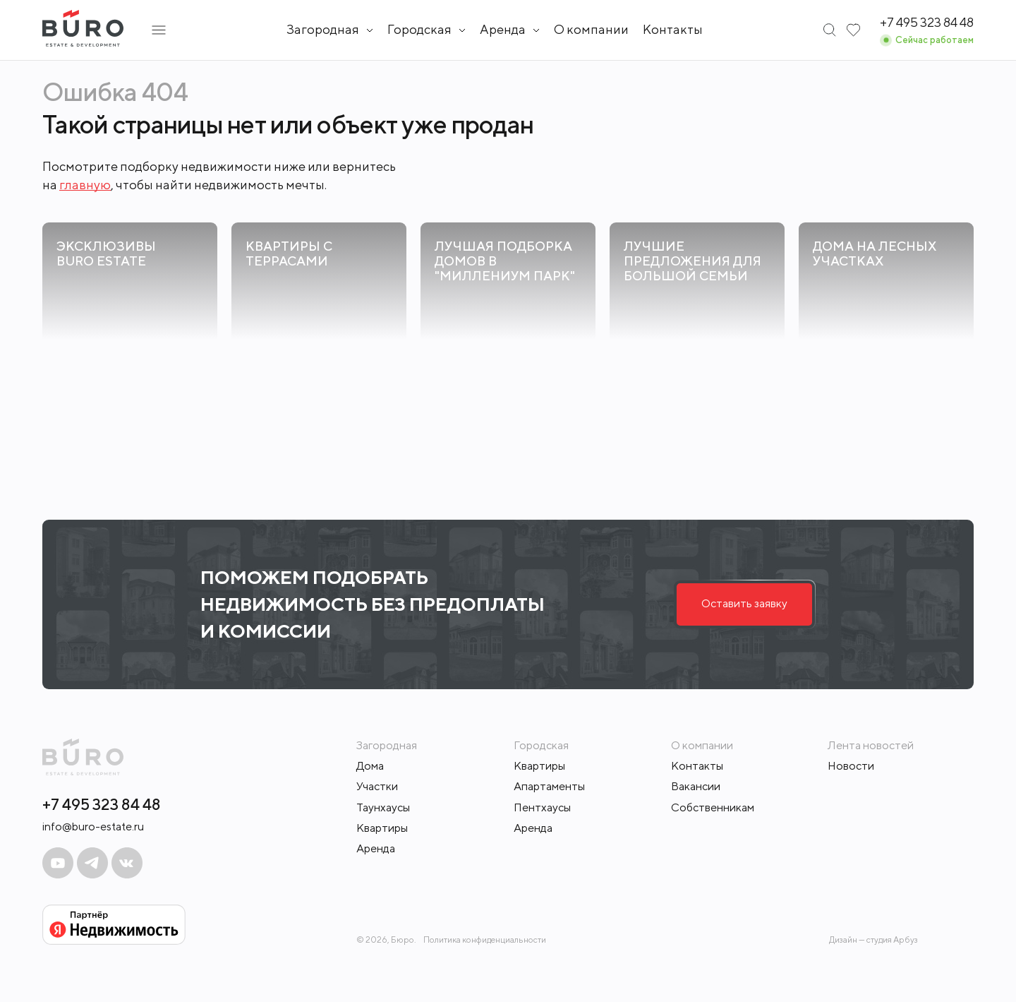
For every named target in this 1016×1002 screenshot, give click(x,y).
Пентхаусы (542, 807)
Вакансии (695, 786)
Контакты (673, 29)
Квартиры (382, 828)
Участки (377, 786)
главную (85, 184)
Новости (851, 766)
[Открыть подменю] (159, 30)
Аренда (375, 848)
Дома (370, 766)
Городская (419, 30)
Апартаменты (549, 786)
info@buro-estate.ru (93, 826)
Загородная (322, 30)
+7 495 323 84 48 (101, 804)
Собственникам (712, 807)
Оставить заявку (744, 603)
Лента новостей (871, 745)
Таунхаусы (383, 807)
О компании (591, 29)
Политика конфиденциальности (484, 940)
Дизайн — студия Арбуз (873, 939)
